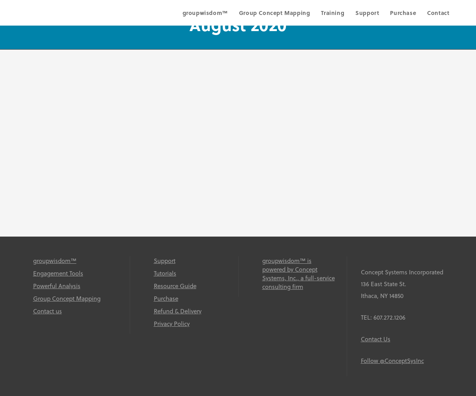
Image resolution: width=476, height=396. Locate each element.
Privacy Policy (172, 323)
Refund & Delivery (178, 311)
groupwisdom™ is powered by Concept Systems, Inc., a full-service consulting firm (298, 273)
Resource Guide (175, 285)
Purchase (166, 298)
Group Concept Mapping (67, 298)
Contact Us (375, 339)
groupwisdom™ (55, 260)
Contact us (47, 311)
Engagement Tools (58, 273)
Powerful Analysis (56, 285)
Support (164, 260)
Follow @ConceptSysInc (392, 360)
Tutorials (165, 273)
